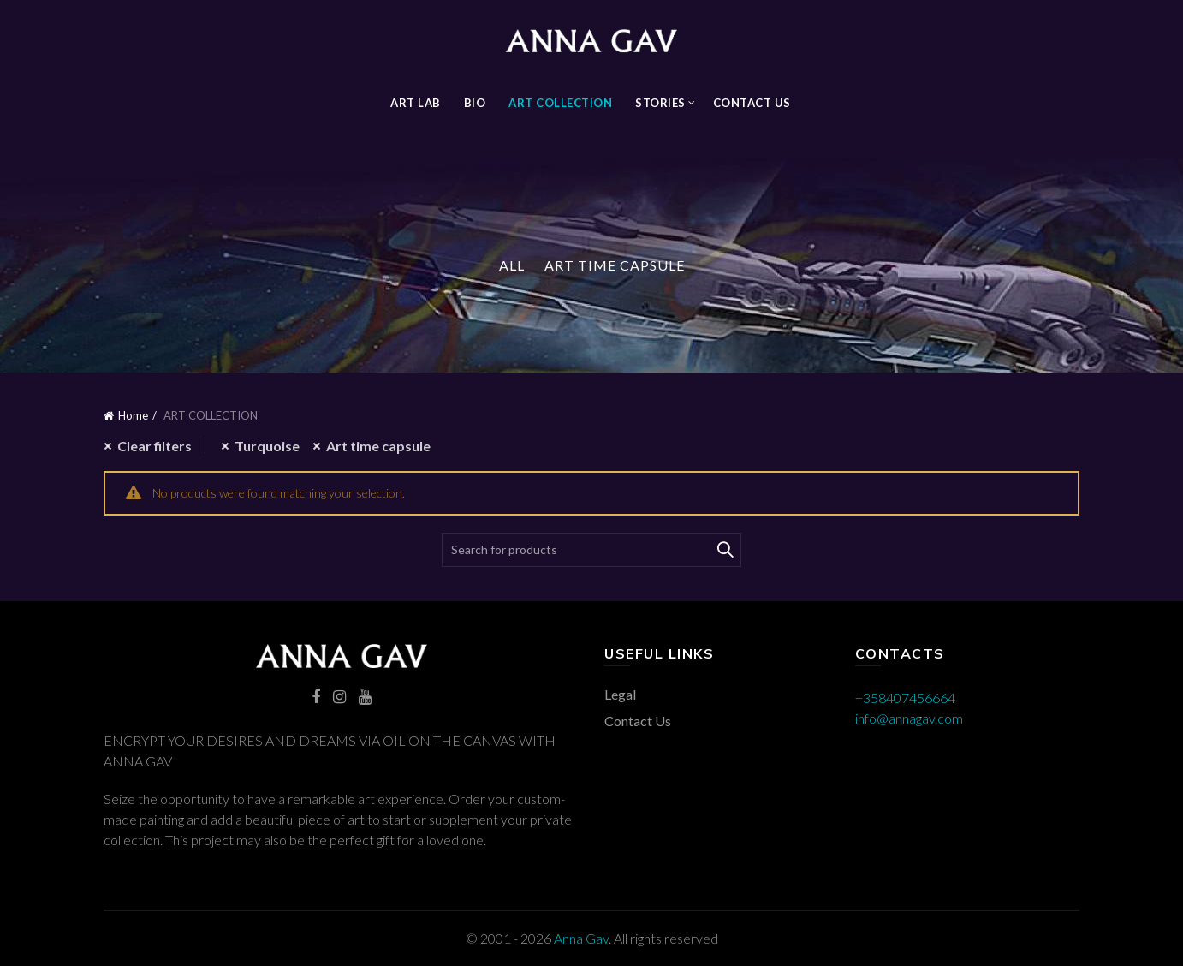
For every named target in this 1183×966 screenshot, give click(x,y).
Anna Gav (581, 938)
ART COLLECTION (560, 103)
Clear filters (154, 446)
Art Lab (415, 103)
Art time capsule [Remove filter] (378, 446)
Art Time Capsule (614, 265)
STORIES (660, 103)
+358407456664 (905, 697)
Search (724, 550)
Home (133, 415)
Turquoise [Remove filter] (267, 446)
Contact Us (752, 103)
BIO (475, 103)
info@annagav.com (909, 718)
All (512, 265)
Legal (620, 694)
